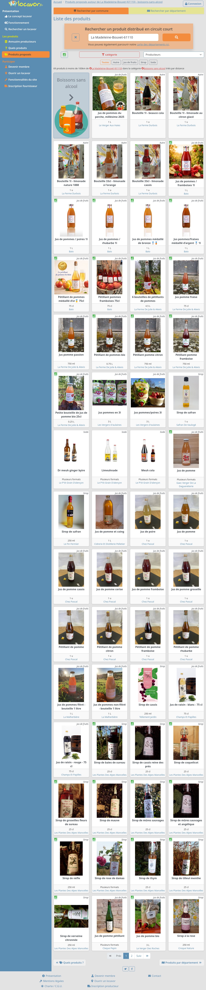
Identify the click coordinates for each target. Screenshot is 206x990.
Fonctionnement (17, 22)
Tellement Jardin (147, 716)
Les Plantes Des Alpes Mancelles (110, 774)
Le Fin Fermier (71, 543)
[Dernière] (146, 956)
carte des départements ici (153, 44)
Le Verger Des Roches (147, 948)
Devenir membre (17, 66)
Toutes (105, 62)
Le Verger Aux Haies (109, 125)
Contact (154, 976)
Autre (116, 62)
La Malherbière (71, 716)
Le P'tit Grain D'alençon (71, 482)
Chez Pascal (148, 543)
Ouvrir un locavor (17, 73)
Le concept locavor (18, 16)
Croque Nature (186, 948)
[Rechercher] (177, 37)
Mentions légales (51, 981)
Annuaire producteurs (20, 41)
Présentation (51, 976)
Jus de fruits (129, 62)
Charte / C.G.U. (51, 986)
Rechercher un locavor (21, 29)
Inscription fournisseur (21, 86)
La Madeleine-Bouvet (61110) (105, 68)
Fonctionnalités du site (21, 79)
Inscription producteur (103, 986)
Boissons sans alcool (153, 68)
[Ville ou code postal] (123, 37)
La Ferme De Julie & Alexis (147, 309)
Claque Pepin (110, 948)
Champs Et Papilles (186, 716)
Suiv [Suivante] (138, 956)
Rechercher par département (166, 11)
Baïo (186, 193)
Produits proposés (18, 54)
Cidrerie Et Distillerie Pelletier (109, 543)
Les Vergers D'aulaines (110, 424)
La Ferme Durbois (148, 125)
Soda (153, 62)
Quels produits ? (70, 962)
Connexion (193, 3)
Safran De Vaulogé (186, 424)
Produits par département (182, 962)
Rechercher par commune (91, 11)
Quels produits (16, 48)
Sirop (143, 62)
